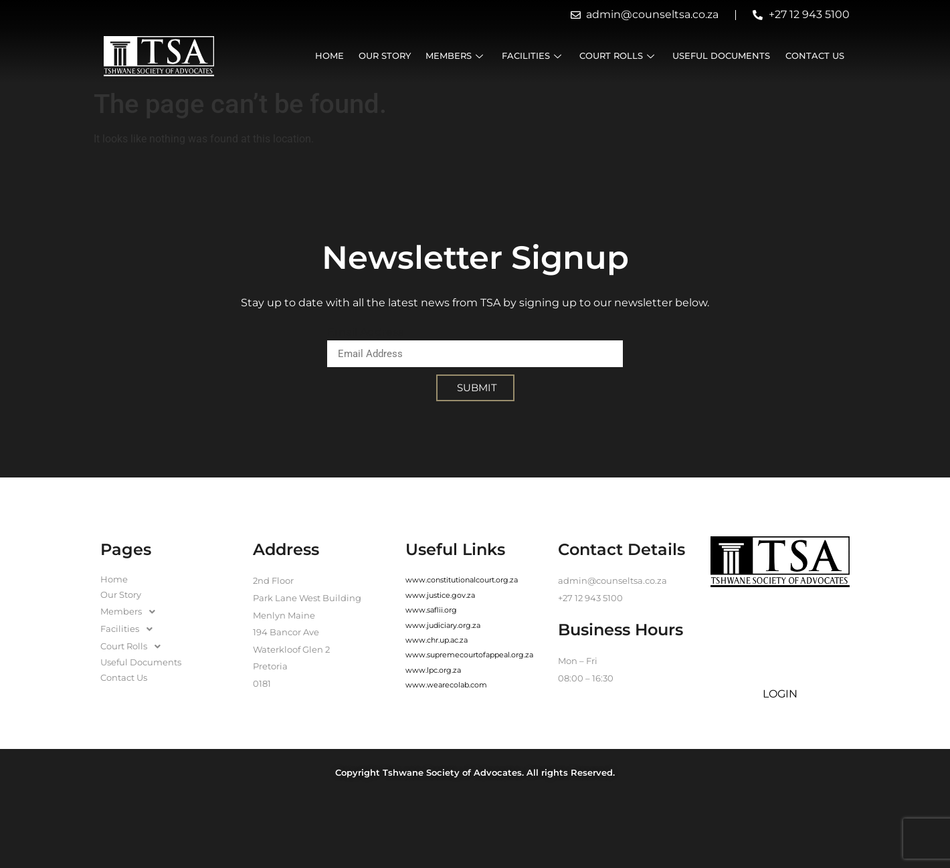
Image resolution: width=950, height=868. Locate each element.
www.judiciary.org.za (442, 625)
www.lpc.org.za (433, 670)
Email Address (365, 332)
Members (467, 56)
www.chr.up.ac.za (436, 640)
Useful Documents (726, 56)
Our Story (398, 56)
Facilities (541, 56)
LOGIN (780, 693)
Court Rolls (625, 56)
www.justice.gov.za (440, 595)
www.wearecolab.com (446, 684)
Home (344, 56)
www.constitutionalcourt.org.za (461, 579)
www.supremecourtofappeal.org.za (469, 654)
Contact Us (816, 56)
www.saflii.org (431, 610)
